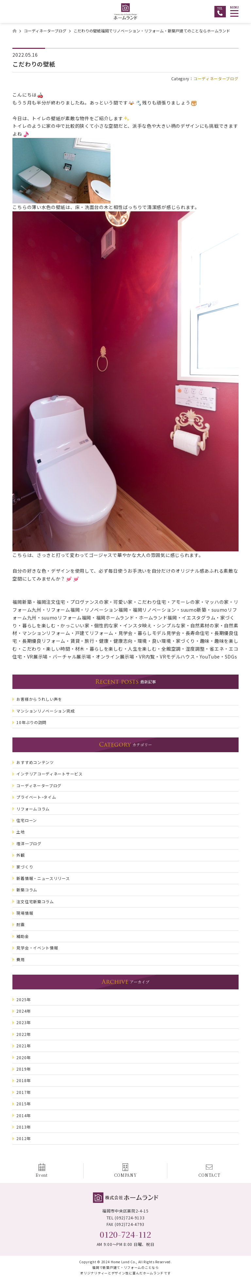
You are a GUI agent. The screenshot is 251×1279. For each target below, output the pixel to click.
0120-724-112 (125, 1234)
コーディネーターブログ (216, 78)
